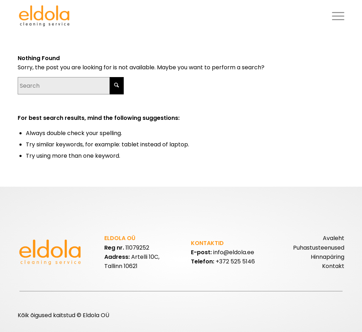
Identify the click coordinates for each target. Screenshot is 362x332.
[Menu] (335, 16)
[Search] (71, 85)
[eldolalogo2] (45, 16)
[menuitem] (335, 16)
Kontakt (333, 266)
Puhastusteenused (318, 248)
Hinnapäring (327, 257)
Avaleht (333, 238)
